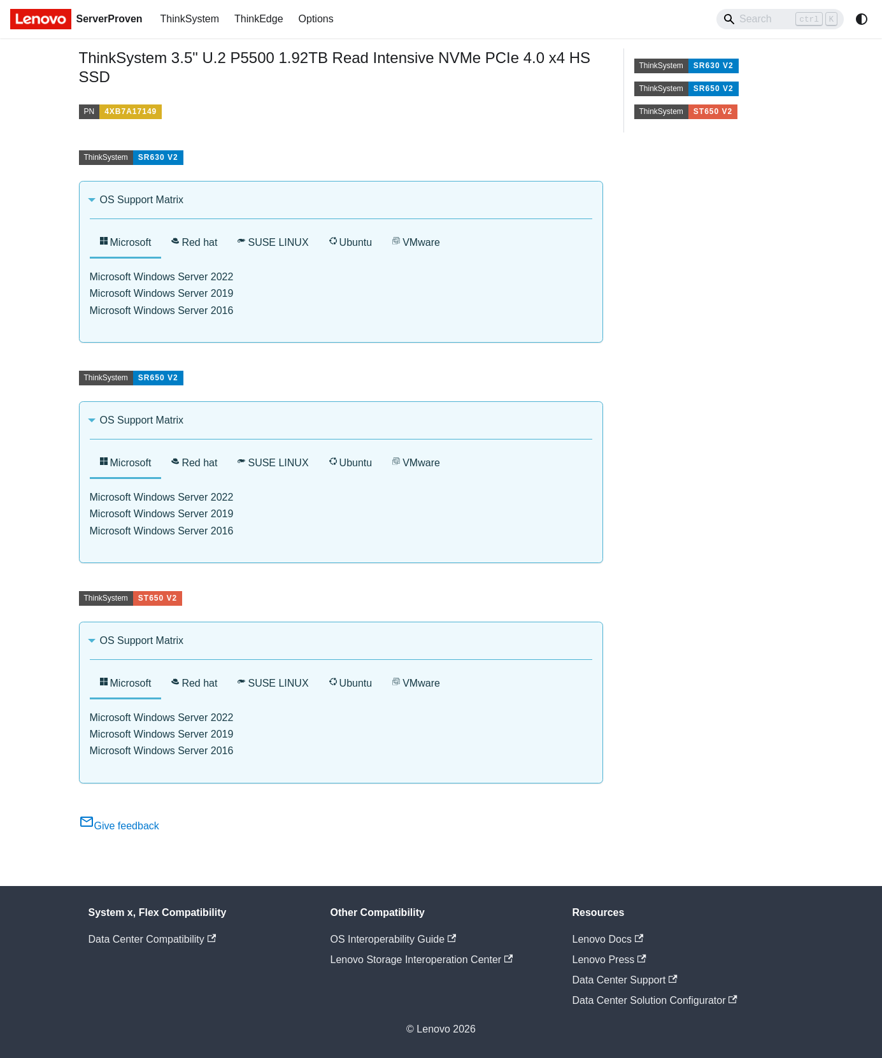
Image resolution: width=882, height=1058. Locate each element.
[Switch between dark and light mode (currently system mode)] (861, 19)
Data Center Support (625, 980)
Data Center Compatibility (153, 939)
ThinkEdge (258, 18)
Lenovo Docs (608, 939)
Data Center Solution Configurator (655, 1000)
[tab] (126, 243)
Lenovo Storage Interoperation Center (422, 959)
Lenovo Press (609, 959)
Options (316, 18)
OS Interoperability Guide (394, 939)
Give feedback (119, 825)
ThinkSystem (189, 18)
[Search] (780, 19)
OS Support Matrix (142, 199)
